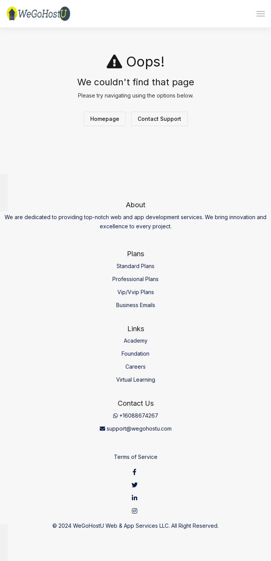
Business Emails (135, 305)
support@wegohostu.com (136, 428)
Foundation (135, 353)
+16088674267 (135, 415)
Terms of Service (135, 457)
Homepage (104, 118)
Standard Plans (135, 266)
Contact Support (159, 118)
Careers (135, 366)
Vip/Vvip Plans (135, 292)
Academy (136, 340)
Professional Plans (135, 279)
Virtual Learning (135, 379)
